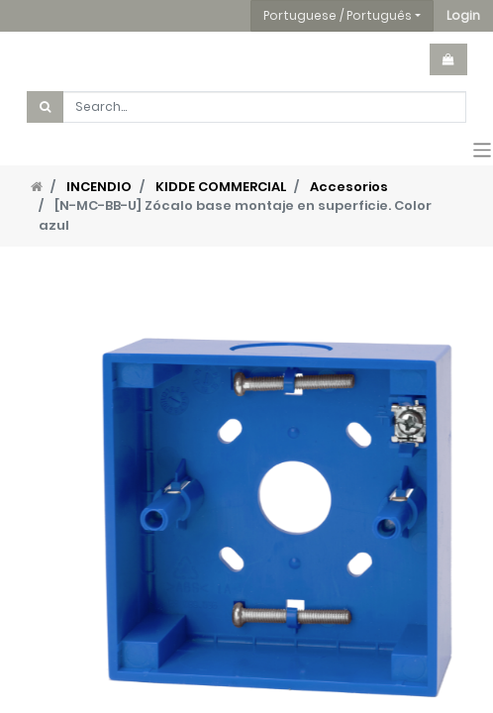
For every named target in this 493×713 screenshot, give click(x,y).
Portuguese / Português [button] (337, 15)
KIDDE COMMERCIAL (220, 186)
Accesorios (349, 186)
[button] (463, 16)
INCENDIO (99, 186)
